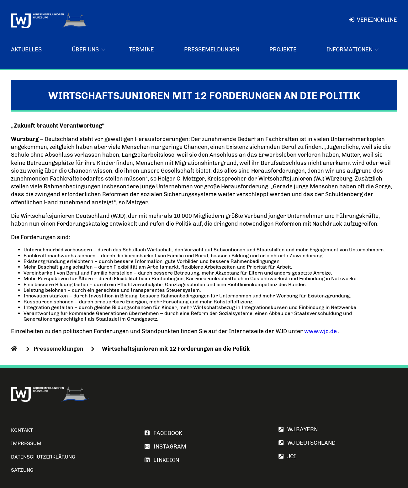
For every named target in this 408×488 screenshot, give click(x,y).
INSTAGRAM (165, 446)
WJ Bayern (298, 429)
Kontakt (22, 430)
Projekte (283, 49)
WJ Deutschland (307, 442)
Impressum (26, 443)
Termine (141, 49)
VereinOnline (373, 19)
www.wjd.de (320, 331)
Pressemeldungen (211, 49)
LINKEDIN (162, 460)
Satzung (22, 470)
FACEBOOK (163, 433)
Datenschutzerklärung (43, 457)
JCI (287, 456)
